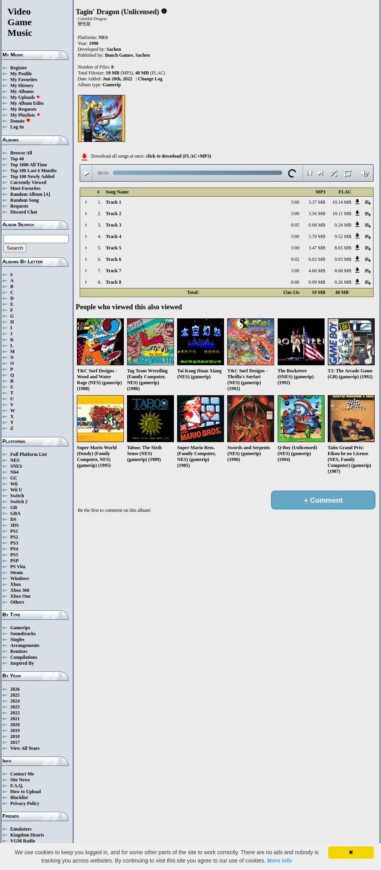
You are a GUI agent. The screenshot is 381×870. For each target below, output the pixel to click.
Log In (17, 127)
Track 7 (113, 270)
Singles (17, 639)
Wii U (16, 490)
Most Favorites (25, 188)
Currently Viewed (28, 182)
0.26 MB (342, 282)
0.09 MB (316, 282)
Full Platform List (28, 454)
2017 (15, 742)
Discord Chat (23, 212)
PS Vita (17, 566)
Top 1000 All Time (28, 164)
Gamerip (112, 84)
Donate (20, 121)
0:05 (295, 225)
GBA (15, 513)
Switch (17, 495)
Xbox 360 (19, 590)
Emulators (21, 829)
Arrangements (24, 645)
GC (13, 478)
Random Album (26, 194)
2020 (15, 724)
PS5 (14, 555)
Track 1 (113, 202)
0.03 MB (342, 259)
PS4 (14, 549)
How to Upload (25, 791)
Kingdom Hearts (27, 835)
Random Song (24, 200)
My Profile (21, 73)
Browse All (21, 153)
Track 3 (113, 225)
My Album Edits (27, 103)
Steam (16, 572)
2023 (15, 707)
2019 (15, 730)
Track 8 (113, 282)
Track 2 (113, 213)
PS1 (14, 531)
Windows (19, 578)
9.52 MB (342, 236)
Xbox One (20, 596)
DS (13, 519)
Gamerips (20, 627)
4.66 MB (316, 270)
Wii (13, 484)
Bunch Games (119, 55)
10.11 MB (341, 213)
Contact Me (22, 774)
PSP (14, 560)
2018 (15, 736)
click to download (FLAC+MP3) (178, 156)
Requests (19, 206)
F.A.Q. (16, 785)
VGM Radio (22, 841)
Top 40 (17, 159)
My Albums (22, 91)
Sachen (113, 49)
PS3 (14, 543)
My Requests (23, 109)
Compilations (23, 657)
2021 (15, 718)
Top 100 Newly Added (32, 176)
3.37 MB (316, 202)
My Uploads (25, 97)
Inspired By (22, 663)
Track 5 (113, 248)
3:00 (295, 202)
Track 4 (113, 236)
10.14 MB (341, 202)
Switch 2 (19, 501)
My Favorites (23, 79)
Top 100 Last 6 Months (33, 170)
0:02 (295, 259)
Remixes (18, 651)
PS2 (14, 537)
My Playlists (25, 115)
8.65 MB (342, 248)
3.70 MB (316, 236)
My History (22, 85)
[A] (47, 194)
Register (18, 68)
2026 (15, 689)
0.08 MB (316, 225)
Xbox (15, 584)
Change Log (150, 79)
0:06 (295, 282)
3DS (14, 525)
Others (17, 602)
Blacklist (19, 797)
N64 (14, 472)
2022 (15, 713)
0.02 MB (316, 259)
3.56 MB (316, 213)
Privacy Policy (24, 803)
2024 (15, 701)
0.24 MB (342, 225)
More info (279, 860)
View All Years (24, 748)
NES (14, 460)
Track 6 (113, 259)
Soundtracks (23, 633)
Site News (20, 780)
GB (13, 507)
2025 (15, 695)
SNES (16, 466)
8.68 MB (342, 270)
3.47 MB (316, 248)
